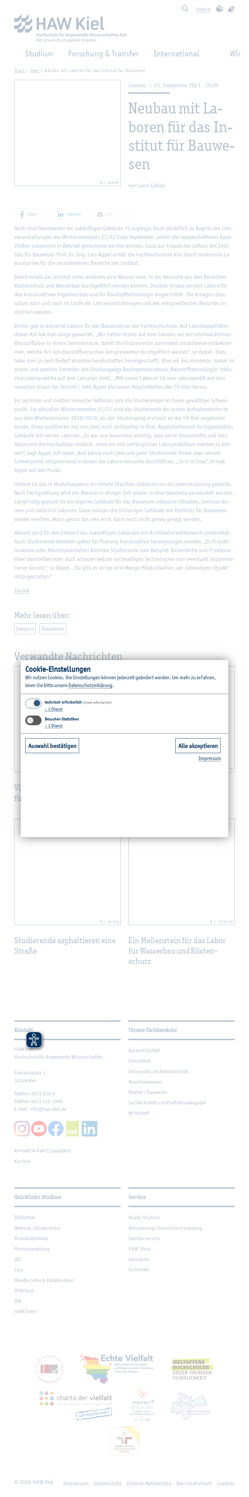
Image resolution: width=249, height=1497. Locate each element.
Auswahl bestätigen (52, 745)
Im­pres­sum (210, 758)
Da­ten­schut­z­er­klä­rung (90, 685)
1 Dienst (54, 709)
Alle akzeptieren (198, 745)
